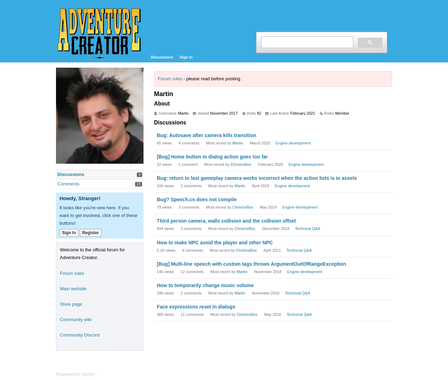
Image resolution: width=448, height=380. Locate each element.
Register (90, 232)
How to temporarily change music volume (205, 285)
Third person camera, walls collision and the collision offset (226, 221)
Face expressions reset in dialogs (196, 307)
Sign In (186, 57)
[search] (306, 42)
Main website (73, 288)
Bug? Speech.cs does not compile (197, 199)
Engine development (293, 143)
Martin (237, 143)
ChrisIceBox (241, 164)
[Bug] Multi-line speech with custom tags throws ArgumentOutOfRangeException (251, 264)
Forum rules (170, 78)
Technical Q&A (307, 228)
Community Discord (79, 335)
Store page (71, 304)
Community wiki (76, 319)
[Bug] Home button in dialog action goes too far (212, 157)
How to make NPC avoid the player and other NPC (215, 242)
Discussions (162, 57)
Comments (68, 183)
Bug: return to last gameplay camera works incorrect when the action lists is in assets (257, 178)
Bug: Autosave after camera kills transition (206, 135)
